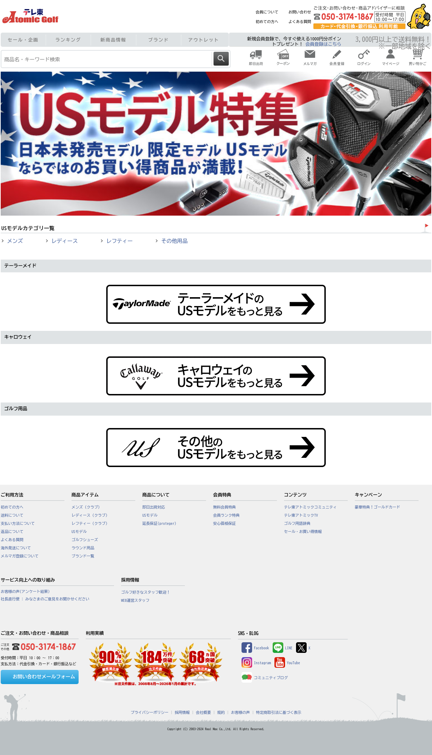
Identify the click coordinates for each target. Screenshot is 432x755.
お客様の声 (240, 712)
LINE (282, 648)
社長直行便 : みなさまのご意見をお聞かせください (45, 599)
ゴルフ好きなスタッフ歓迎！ (145, 592)
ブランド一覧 (83, 556)
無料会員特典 (224, 507)
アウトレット (203, 40)
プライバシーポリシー (150, 712)
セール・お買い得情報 (303, 531)
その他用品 (174, 241)
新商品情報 (113, 40)
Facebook (255, 648)
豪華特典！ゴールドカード (377, 507)
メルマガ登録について (20, 556)
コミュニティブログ (264, 677)
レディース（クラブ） (90, 515)
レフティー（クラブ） (90, 523)
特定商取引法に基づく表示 (278, 712)
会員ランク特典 (226, 515)
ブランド (158, 40)
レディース (64, 241)
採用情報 (182, 712)
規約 (220, 712)
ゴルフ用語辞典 (297, 523)
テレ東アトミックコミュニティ (310, 507)
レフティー (119, 241)
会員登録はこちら (323, 44)
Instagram (256, 663)
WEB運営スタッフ (135, 600)
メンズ (15, 241)
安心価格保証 (224, 523)
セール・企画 (23, 40)
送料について (12, 515)
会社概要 (203, 712)
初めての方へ (267, 21)
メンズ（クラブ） (87, 507)
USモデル (79, 531)
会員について (267, 12)
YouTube (287, 663)
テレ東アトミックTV (301, 515)
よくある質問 (300, 21)
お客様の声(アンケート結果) (25, 591)
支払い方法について (18, 523)
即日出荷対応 (153, 507)
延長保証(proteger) (159, 523)
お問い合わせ (300, 12)
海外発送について (16, 548)
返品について (12, 531)
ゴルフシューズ (85, 540)
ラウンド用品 (83, 548)
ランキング (68, 40)
